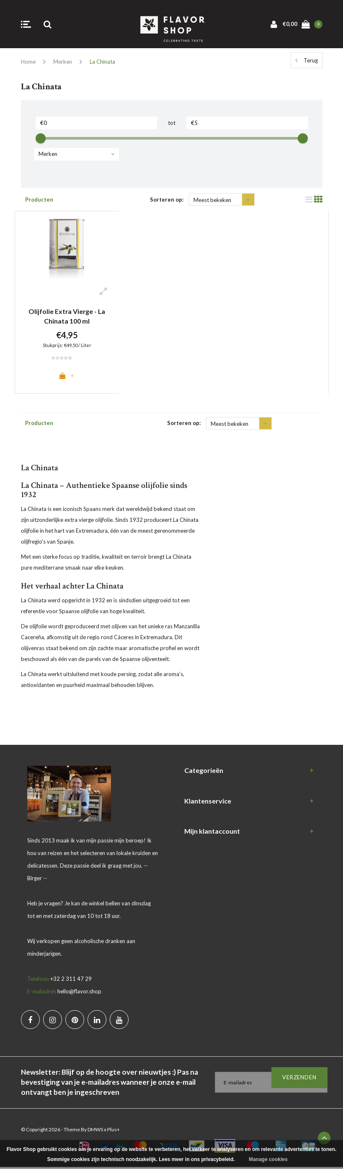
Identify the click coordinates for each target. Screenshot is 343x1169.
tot (171, 122)
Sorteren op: (166, 199)
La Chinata (102, 61)
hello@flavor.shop (79, 993)
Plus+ (113, 1131)
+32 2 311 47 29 (71, 980)
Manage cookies (268, 1159)
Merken (62, 61)
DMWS (95, 1131)
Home (28, 61)
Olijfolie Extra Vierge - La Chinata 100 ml (67, 316)
